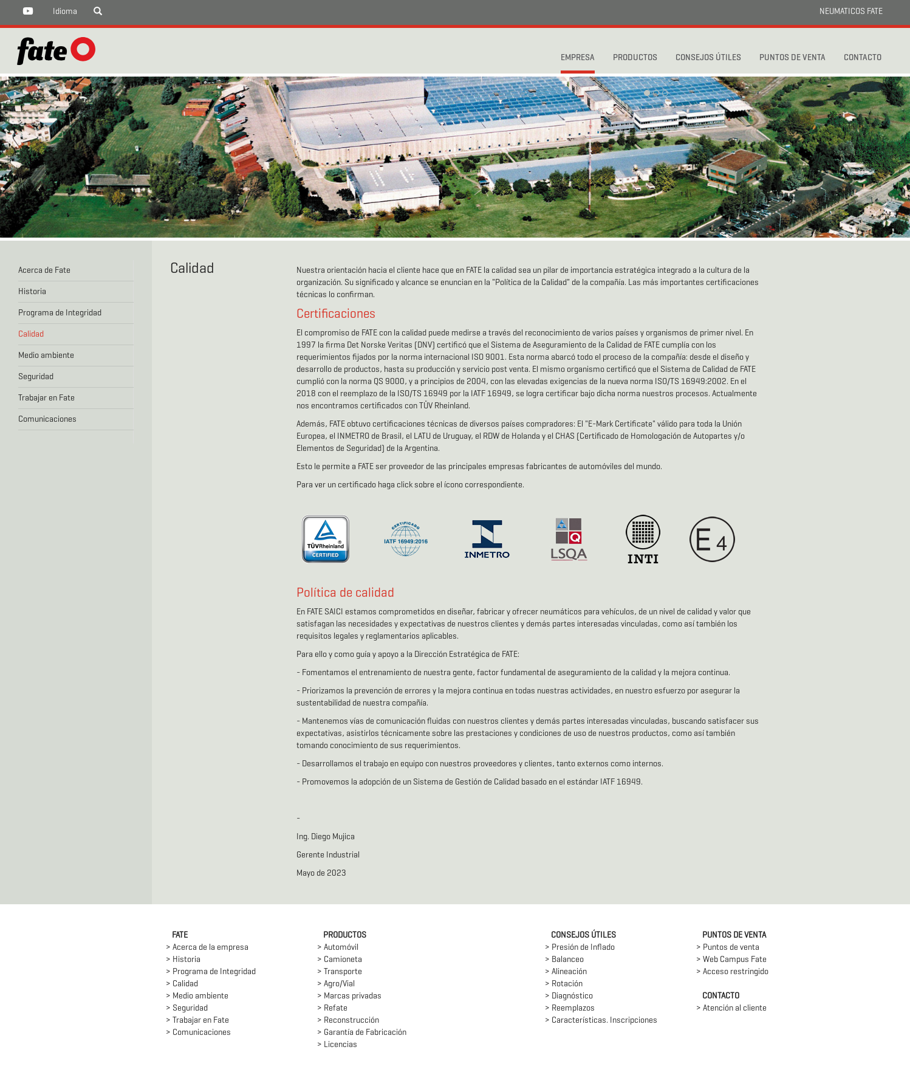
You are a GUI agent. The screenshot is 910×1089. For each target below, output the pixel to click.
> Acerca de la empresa (207, 947)
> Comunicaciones (198, 1032)
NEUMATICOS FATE (851, 11)
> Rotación (564, 984)
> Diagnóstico (569, 996)
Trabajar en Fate (46, 398)
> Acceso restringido (732, 972)
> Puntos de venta (727, 947)
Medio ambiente (46, 355)
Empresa (578, 58)
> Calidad (182, 984)
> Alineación (566, 972)
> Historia (183, 959)
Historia (32, 292)
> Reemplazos (570, 1008)
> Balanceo (564, 959)
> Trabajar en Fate (197, 1020)
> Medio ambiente (197, 996)
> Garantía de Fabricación (361, 1032)
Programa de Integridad (59, 313)
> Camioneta (339, 959)
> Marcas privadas (349, 996)
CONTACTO (862, 58)
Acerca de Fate (44, 270)
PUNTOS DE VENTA (792, 58)
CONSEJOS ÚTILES (708, 58)
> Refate (332, 1008)
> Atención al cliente (731, 1008)
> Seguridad (187, 1008)
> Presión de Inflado (580, 947)
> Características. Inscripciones (601, 1020)
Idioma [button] (65, 11)
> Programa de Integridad (211, 972)
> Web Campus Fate (731, 959)
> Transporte (339, 972)
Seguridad (35, 377)
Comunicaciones (47, 419)
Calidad (31, 334)
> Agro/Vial (336, 984)
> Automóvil (337, 947)
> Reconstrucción (348, 1020)
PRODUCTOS (635, 58)
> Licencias (337, 1044)
